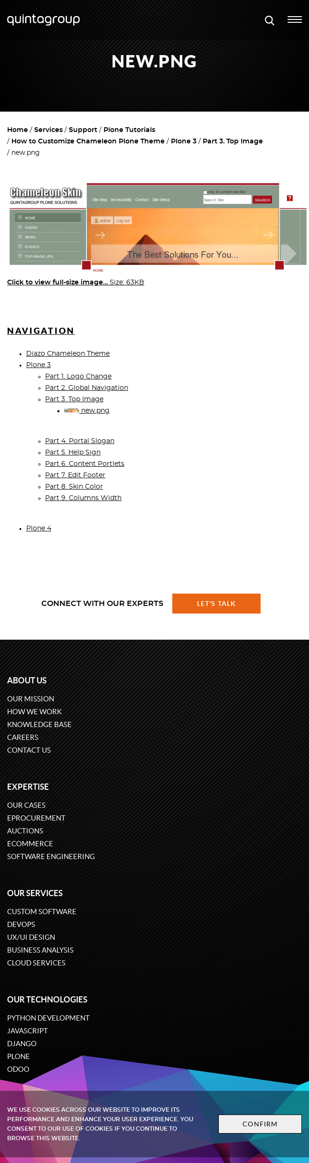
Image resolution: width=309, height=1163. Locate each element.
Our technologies (47, 999)
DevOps (21, 924)
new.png (87, 410)
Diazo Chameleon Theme (68, 353)
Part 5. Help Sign (73, 452)
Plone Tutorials (129, 130)
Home (17, 130)
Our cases (26, 805)
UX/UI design (31, 937)
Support (83, 130)
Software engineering (51, 856)
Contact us (29, 750)
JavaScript (27, 1031)
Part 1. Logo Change (78, 376)
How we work (34, 712)
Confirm (260, 1124)
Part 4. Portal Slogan (79, 441)
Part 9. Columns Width (83, 498)
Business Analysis (40, 950)
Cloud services (36, 963)
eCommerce (30, 844)
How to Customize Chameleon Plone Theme (88, 141)
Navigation (41, 331)
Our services (35, 893)
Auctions (25, 831)
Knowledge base (39, 724)
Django (22, 1044)
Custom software (41, 912)
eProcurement (36, 818)
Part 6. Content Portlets (84, 464)
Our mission (30, 699)
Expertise (28, 787)
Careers (22, 737)
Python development (48, 1018)
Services (48, 130)
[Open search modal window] (269, 20)
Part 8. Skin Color (74, 486)
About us (27, 680)
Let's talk (216, 603)
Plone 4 (38, 528)
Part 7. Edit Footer (75, 475)
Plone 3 (184, 141)
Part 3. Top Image (233, 141)
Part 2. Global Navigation (86, 388)
